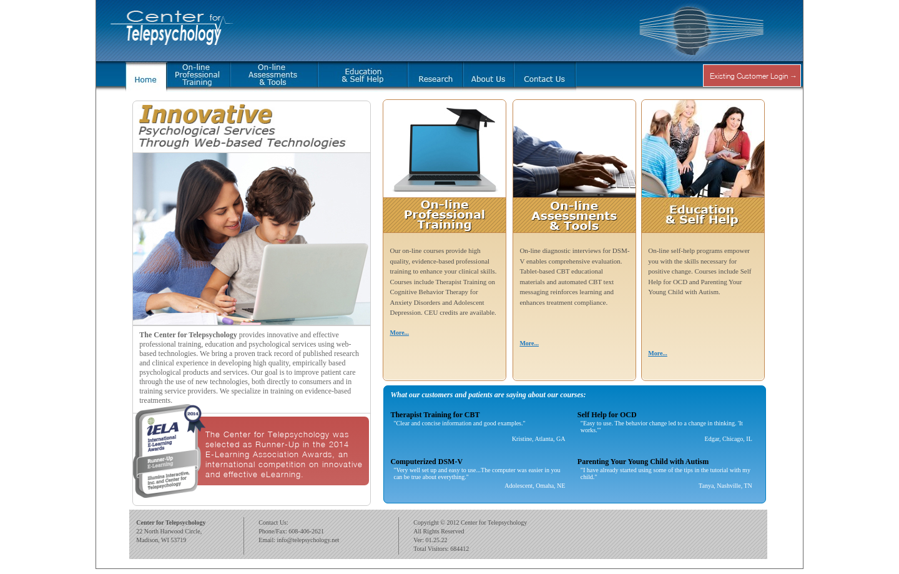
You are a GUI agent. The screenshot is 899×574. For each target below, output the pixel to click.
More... (399, 332)
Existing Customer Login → (753, 76)
